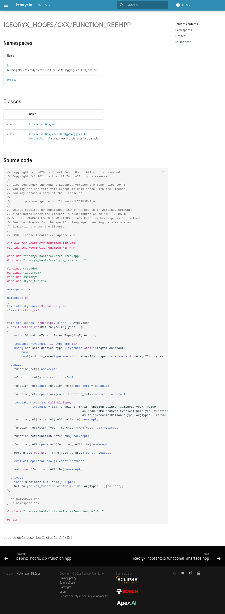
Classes (180, 36)
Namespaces (183, 30)
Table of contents (186, 24)
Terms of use (67, 582)
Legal (63, 591)
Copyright (65, 587)
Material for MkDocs (28, 573)
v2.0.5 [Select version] (42, 5)
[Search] (142, 5)
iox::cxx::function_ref (42, 124)
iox (9, 65)
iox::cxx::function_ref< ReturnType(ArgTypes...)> (57, 134)
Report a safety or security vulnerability (84, 596)
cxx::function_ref (39, 138)
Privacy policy (68, 578)
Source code (183, 42)
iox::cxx (11, 80)
